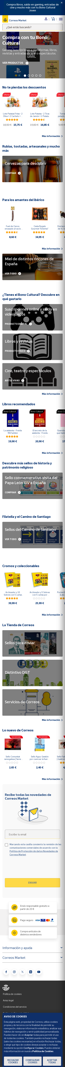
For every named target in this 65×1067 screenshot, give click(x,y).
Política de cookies (12, 994)
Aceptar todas (52, 1061)
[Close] (62, 3)
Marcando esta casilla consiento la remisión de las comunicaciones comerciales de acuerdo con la (35, 849)
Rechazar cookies (13, 1061)
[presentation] (32, 868)
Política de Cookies (42, 1051)
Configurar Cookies (32, 1061)
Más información (52, 136)
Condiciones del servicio (15, 1006)
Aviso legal (8, 1000)
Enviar (32, 882)
